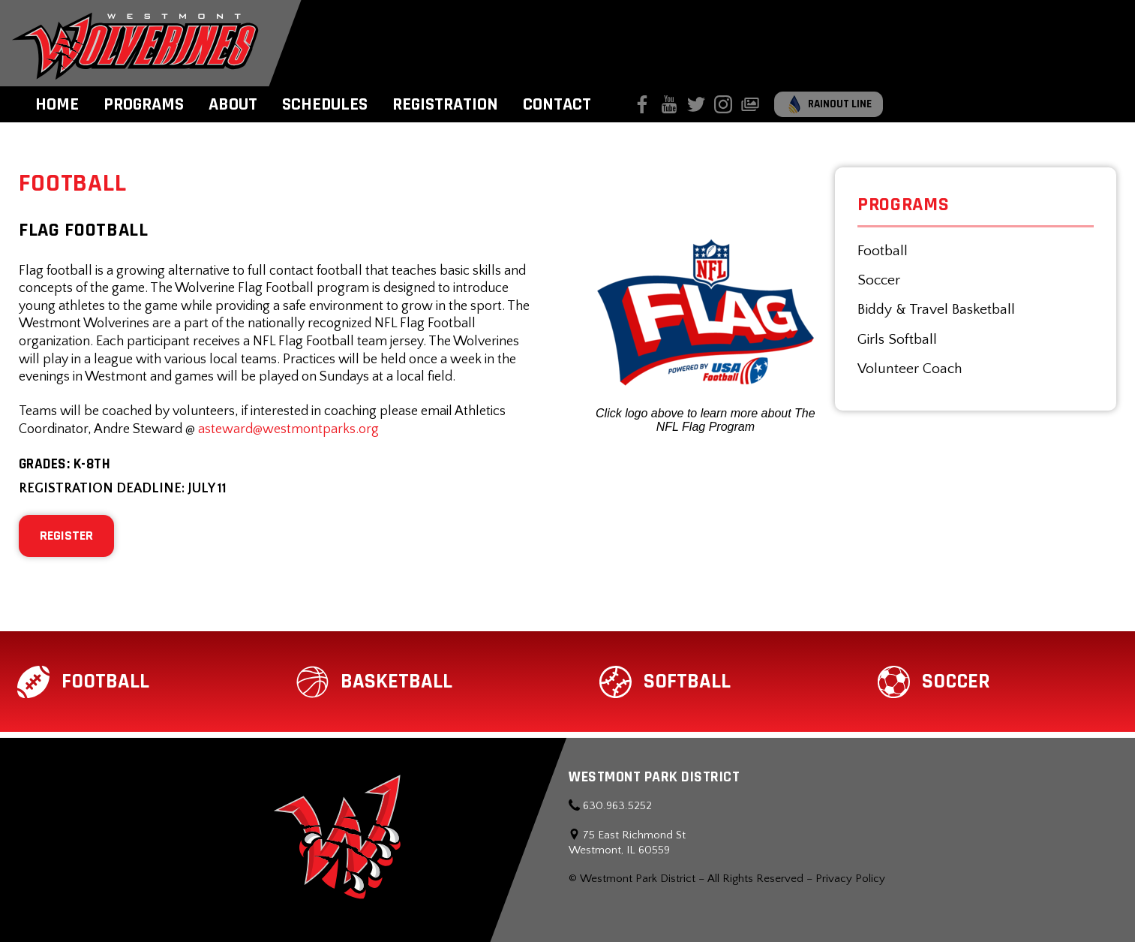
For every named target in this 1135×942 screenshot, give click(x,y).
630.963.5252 (610, 805)
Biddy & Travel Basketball (936, 310)
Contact (557, 104)
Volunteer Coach (909, 369)
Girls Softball (897, 340)
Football (882, 251)
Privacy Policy (850, 878)
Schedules (325, 104)
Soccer (878, 280)
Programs (144, 104)
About (233, 104)
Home (57, 104)
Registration (445, 104)
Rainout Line (828, 104)
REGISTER (66, 535)
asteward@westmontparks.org (288, 429)
